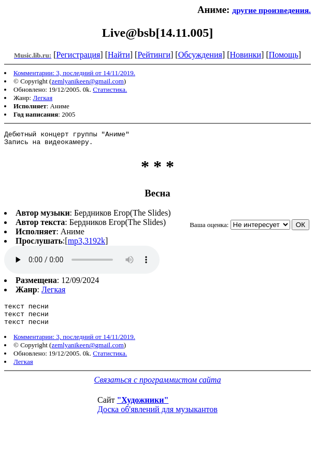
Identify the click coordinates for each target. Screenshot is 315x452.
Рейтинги (153, 54)
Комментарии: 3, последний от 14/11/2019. (74, 73)
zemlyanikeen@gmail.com (87, 81)
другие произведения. (271, 10)
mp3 (82, 263)
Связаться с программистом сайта (157, 387)
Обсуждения (200, 54)
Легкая (42, 98)
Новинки (245, 54)
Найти (119, 54)
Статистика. (110, 89)
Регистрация (78, 54)
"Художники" (142, 407)
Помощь (283, 54)
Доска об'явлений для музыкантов (157, 417)
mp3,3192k (86, 243)
